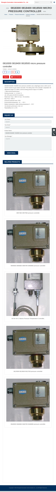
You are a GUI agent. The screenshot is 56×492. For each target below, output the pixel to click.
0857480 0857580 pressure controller (28, 214)
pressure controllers (30, 15)
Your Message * (8, 137)
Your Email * (8, 126)
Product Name (8, 131)
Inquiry (6, 78)
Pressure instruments (19, 15)
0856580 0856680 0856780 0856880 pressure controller (28, 266)
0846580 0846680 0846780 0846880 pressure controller (28, 425)
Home (5, 15)
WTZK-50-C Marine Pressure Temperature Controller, (28, 319)
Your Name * (8, 120)
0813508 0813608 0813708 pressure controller (28, 372)
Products (11, 15)
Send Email (16, 78)
